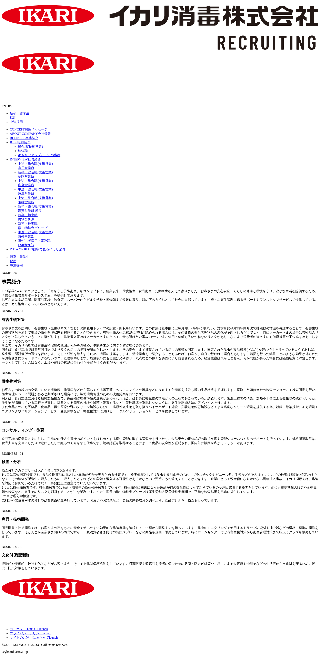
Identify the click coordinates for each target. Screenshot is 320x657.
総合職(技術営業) (30, 146)
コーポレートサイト (29, 629)
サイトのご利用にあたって (34, 637)
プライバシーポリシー (30, 633)
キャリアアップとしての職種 (39, 155)
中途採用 (16, 122)
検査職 (23, 151)
